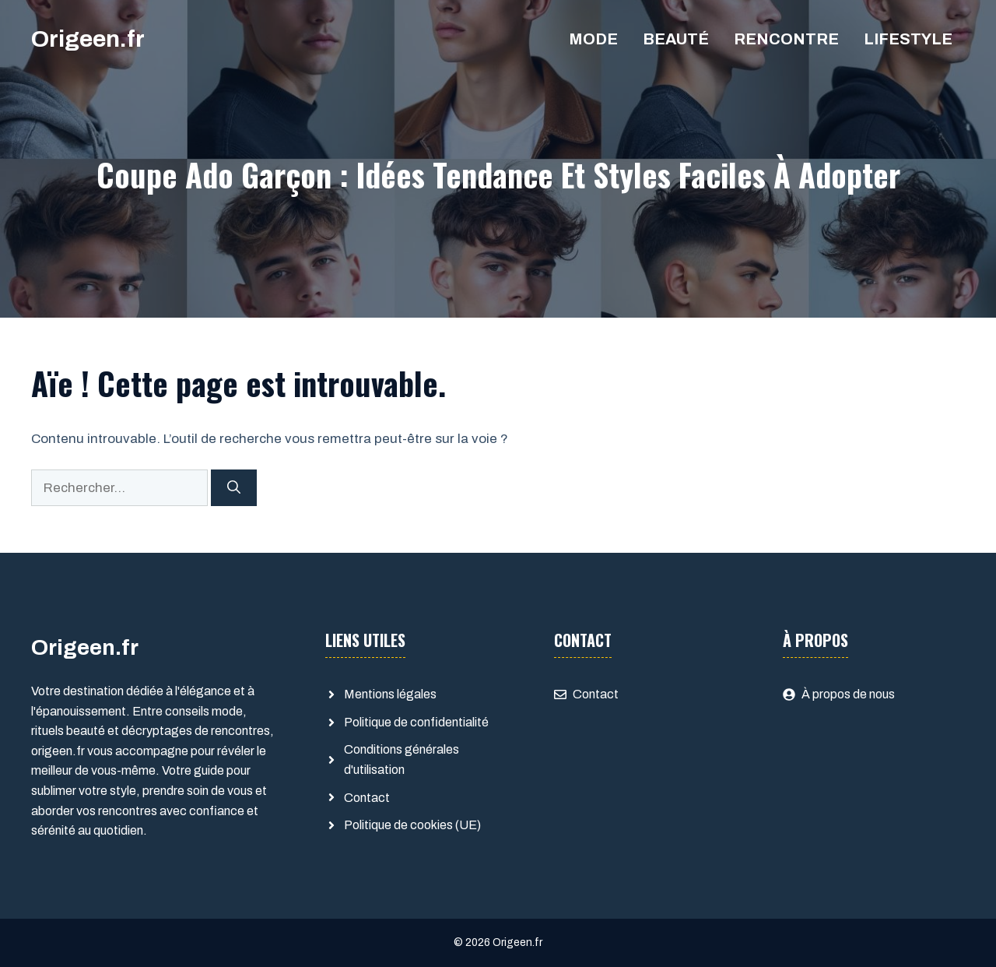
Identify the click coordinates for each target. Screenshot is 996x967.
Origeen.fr (88, 38)
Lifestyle (908, 38)
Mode (593, 38)
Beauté (676, 38)
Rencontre (786, 38)
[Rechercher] (234, 488)
